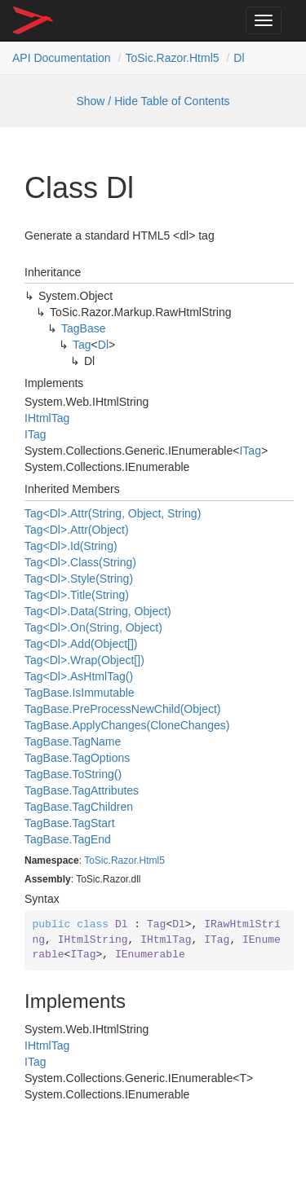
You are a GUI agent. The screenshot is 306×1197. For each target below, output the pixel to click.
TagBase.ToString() (73, 774)
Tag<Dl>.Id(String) (71, 545)
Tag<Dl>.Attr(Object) (76, 529)
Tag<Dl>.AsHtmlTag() (78, 676)
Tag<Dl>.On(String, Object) (93, 627)
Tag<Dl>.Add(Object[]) (81, 643)
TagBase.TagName (72, 741)
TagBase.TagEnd (67, 839)
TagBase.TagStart (69, 823)
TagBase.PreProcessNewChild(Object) (122, 708)
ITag (35, 434)
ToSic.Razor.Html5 (172, 57)
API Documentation (61, 57)
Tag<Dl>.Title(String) (76, 594)
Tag (82, 344)
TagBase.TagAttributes (81, 790)
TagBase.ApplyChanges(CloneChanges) (126, 725)
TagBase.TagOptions (77, 757)
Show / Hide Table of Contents (152, 101)
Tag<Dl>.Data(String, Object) (97, 611)
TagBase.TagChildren (78, 806)
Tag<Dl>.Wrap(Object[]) (84, 660)
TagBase (83, 328)
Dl (238, 57)
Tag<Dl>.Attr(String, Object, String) (112, 513)
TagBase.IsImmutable (79, 692)
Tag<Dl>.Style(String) (78, 578)
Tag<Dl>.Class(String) (80, 562)
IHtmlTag (46, 418)
